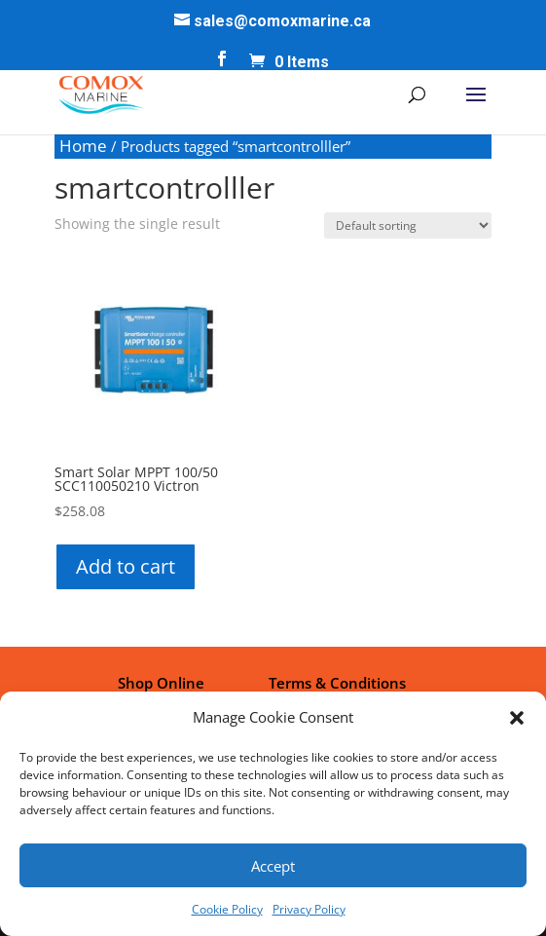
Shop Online (161, 683)
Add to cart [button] (125, 566)
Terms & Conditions (337, 683)
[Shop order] (407, 225)
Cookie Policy (227, 909)
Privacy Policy (309, 909)
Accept (273, 866)
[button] (517, 718)
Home (83, 145)
